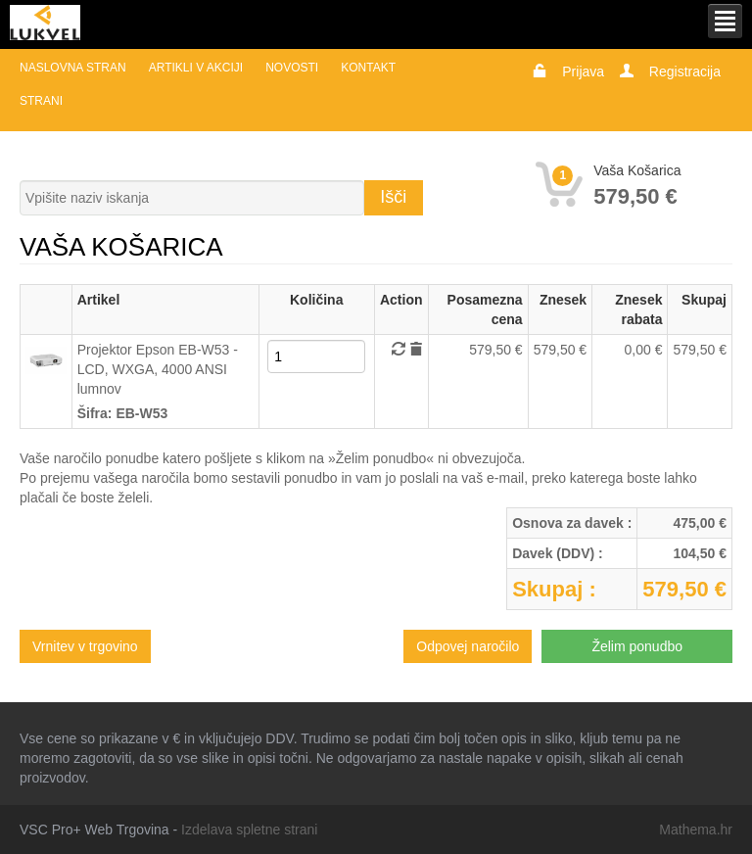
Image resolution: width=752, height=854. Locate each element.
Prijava (583, 71)
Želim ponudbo (636, 646)
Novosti (291, 67)
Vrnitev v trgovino (85, 646)
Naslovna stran (73, 67)
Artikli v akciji (196, 67)
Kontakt (368, 67)
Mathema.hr (695, 829)
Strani (41, 101)
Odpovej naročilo (467, 646)
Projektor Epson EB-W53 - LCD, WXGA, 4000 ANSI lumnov (157, 369)
